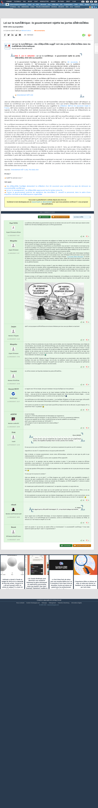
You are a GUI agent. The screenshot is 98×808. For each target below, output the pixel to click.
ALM (37, 4)
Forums (9, 1)
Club (74, 1)
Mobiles (87, 4)
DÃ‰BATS (61, 7)
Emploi (53, 1)
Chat (36, 1)
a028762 (13, 494)
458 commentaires (39, 57)
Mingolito (13, 320)
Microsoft (43, 4)
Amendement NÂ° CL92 (19, 196)
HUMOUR (77, 7)
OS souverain (72, 89)
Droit (68, 1)
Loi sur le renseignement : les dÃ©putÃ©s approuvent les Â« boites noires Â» (34, 217)
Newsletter (44, 1)
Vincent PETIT (13, 468)
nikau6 (13, 584)
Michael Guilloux (26, 57)
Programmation (68, 4)
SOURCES (54, 7)
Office (81, 4)
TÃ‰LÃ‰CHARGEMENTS (43, 7)
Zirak (13, 512)
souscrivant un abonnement (42, 228)
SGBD (76, 4)
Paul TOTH (14, 302)
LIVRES (32, 7)
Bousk (13, 606)
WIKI (67, 7)
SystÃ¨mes (94, 4)
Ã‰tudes (61, 1)
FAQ (24, 1)
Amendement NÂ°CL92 (25, 121)
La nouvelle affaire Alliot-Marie (75, 336)
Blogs (30, 1)
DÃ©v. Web (55, 4)
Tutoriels (17, 1)
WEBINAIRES (25, 7)
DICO (71, 7)
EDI (61, 4)
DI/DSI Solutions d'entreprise (18, 4)
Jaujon (13, 406)
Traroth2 (13, 451)
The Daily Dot (34, 196)
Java (49, 4)
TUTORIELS (13, 7)
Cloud (29, 4)
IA (33, 4)
